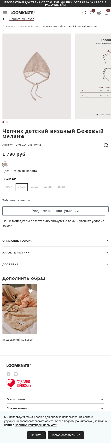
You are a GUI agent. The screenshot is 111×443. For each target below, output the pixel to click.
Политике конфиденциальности (36, 425)
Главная (7, 26)
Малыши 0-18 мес (28, 26)
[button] (55, 240)
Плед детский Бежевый (18, 340)
